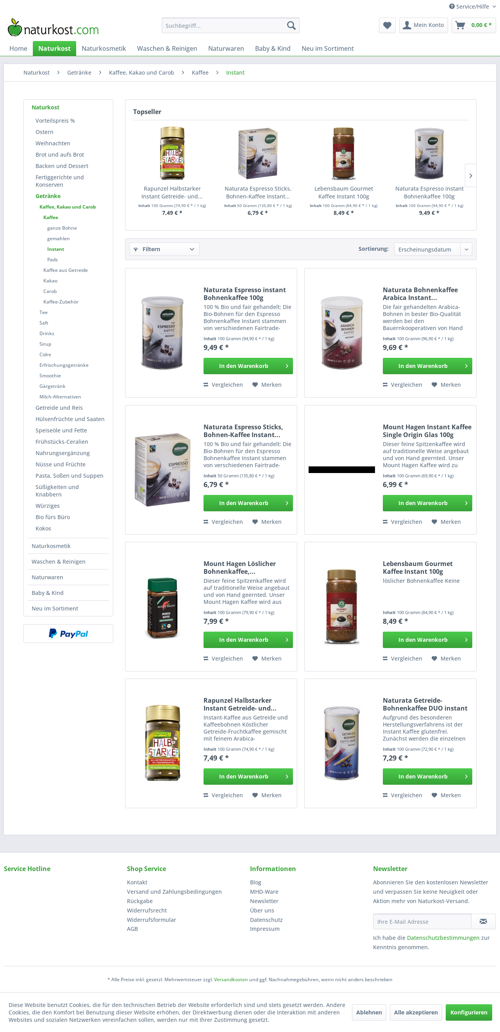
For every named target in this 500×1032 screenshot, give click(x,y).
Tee (43, 312)
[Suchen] (291, 25)
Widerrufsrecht (147, 910)
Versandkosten (231, 979)
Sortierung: (374, 248)
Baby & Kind (48, 592)
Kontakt (137, 882)
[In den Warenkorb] (248, 366)
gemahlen (58, 238)
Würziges (48, 505)
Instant (55, 249)
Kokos (43, 528)
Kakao (50, 280)
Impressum (265, 928)
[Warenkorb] (474, 25)
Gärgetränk (52, 386)
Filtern (147, 249)
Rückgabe (140, 901)
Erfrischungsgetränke (64, 365)
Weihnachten (53, 143)
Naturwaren (47, 577)
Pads (52, 259)
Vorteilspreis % (55, 120)
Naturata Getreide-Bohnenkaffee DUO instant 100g (425, 704)
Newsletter (264, 901)
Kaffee (50, 217)
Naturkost (45, 107)
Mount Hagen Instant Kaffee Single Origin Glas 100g (427, 431)
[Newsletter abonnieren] (483, 921)
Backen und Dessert (62, 166)
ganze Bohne (62, 228)
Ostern (45, 132)
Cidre (45, 354)
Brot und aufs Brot (60, 154)
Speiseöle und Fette (61, 430)
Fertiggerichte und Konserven (60, 180)
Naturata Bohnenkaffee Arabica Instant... (420, 294)
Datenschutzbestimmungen (443, 937)
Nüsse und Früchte (61, 464)
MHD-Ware (264, 891)
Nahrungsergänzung (63, 453)
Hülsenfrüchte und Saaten (70, 419)
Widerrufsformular (151, 919)
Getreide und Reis (59, 407)
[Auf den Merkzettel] (267, 384)
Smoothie (50, 375)
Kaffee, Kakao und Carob (67, 207)
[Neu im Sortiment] (327, 48)
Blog (255, 882)
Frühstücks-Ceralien (62, 441)
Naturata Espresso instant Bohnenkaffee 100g (429, 192)
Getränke (48, 196)
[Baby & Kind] (273, 48)
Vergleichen (223, 384)
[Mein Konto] (423, 25)
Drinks (46, 333)
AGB (132, 928)
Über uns (262, 910)
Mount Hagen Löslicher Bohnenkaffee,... (240, 567)
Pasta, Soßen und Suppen (70, 475)
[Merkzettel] (387, 25)
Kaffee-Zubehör (61, 301)
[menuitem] (231, 25)
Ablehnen (369, 1012)
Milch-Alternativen (60, 396)
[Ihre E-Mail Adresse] (422, 921)
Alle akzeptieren (416, 1012)
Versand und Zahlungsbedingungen (174, 891)
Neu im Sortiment (55, 608)
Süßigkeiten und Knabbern (57, 490)
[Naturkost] (54, 48)
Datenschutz (266, 919)
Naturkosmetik (51, 546)
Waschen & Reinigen (59, 561)
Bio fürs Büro (53, 517)
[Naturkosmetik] (104, 48)
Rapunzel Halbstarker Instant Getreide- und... (172, 192)
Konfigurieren (469, 1012)
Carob (50, 291)
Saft (43, 323)
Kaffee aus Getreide (65, 270)
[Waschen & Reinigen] (167, 48)
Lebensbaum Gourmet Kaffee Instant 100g (343, 192)
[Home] (18, 48)
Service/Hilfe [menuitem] (470, 6)
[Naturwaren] (226, 48)
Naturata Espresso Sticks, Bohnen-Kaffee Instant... (258, 192)
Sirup (45, 344)
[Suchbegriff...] (231, 25)
